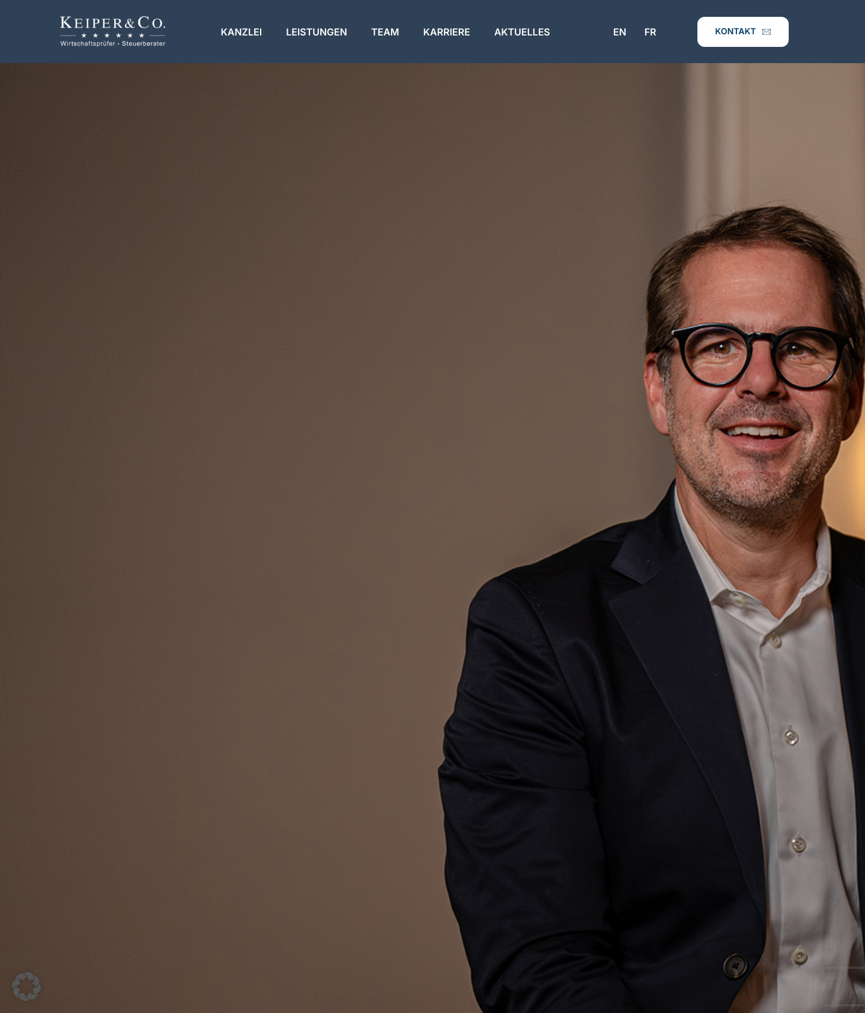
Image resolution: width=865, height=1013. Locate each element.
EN (620, 32)
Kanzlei (242, 32)
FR (651, 32)
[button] (26, 986)
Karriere (446, 32)
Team (385, 32)
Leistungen (316, 32)
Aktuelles (522, 32)
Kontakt (743, 31)
